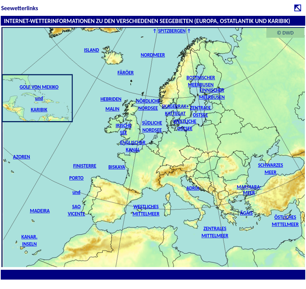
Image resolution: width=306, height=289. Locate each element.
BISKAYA (116, 167)
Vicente (76, 214)
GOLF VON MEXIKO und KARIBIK (39, 98)
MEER (249, 192)
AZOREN (21, 157)
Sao (76, 206)
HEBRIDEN (110, 99)
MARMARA (248, 187)
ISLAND (91, 50)
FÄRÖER (126, 72)
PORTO (76, 178)
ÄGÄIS (246, 213)
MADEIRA (39, 211)
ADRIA (193, 188)
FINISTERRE (84, 166)
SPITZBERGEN (172, 31)
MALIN (113, 109)
